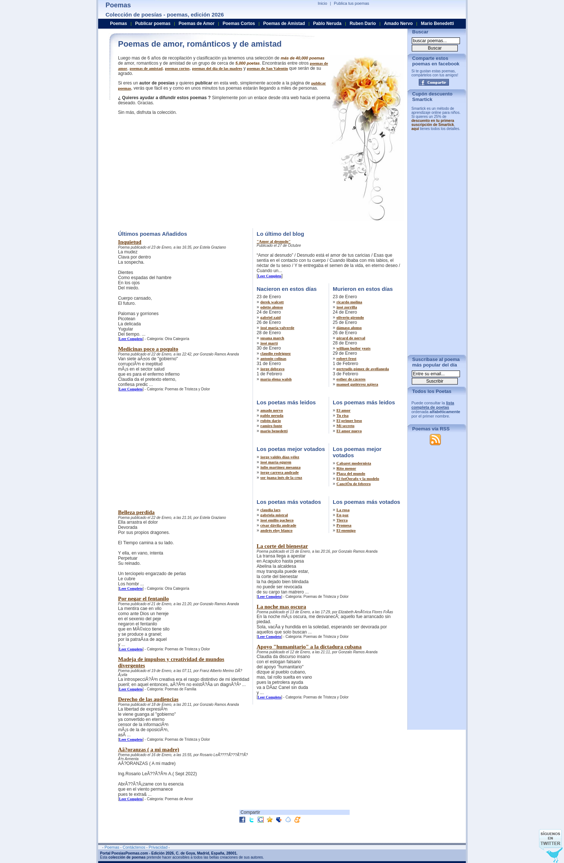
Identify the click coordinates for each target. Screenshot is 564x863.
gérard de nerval (350, 338)
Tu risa (342, 415)
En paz (342, 515)
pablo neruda (271, 415)
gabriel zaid (270, 317)
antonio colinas (273, 358)
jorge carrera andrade (279, 472)
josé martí (269, 343)
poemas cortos (177, 68)
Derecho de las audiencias (148, 699)
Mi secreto (345, 425)
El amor (343, 410)
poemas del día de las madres (217, 68)
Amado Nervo (398, 23)
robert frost (346, 358)
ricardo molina (349, 302)
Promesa (343, 525)
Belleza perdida (136, 512)
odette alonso (271, 307)
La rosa (343, 510)
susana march (272, 338)
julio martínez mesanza (280, 467)
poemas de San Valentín (267, 68)
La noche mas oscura (281, 607)
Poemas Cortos (238, 23)
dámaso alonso (349, 327)
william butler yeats (353, 348)
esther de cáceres (350, 379)
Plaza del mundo (350, 473)
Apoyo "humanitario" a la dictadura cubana (309, 647)
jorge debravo (272, 368)
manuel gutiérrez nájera (357, 384)
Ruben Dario (363, 23)
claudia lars (270, 510)
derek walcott (272, 302)
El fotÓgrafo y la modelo (357, 478)
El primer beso (349, 420)
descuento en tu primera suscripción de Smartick (432, 123)
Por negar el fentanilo (143, 599)
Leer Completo (131, 339)
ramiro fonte (271, 425)
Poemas (118, 23)
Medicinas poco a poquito (148, 349)
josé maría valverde (277, 327)
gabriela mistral (274, 515)
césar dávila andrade (278, 525)
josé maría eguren (275, 462)
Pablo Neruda (327, 23)
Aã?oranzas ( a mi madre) (148, 749)
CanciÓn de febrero (353, 483)
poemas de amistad (146, 68)
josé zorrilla (346, 307)
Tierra (341, 520)
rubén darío (270, 420)
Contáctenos (133, 847)
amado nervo (271, 410)
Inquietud (129, 242)
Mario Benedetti (437, 23)
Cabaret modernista (353, 463)
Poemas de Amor (197, 23)
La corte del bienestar (282, 546)
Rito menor (346, 468)
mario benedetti (274, 431)
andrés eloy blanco (276, 530)
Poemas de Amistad (284, 23)
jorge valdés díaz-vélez (279, 457)
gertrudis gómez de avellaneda (362, 368)
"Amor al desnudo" (274, 241)
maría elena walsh (276, 379)
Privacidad (158, 847)
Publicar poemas (153, 23)
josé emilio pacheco (276, 520)
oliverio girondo (350, 317)
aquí (415, 129)
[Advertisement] (180, 170)
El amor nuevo (349, 431)
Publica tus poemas (351, 3)
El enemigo (346, 530)
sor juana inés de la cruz (281, 477)
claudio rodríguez (275, 353)
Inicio (322, 3)
